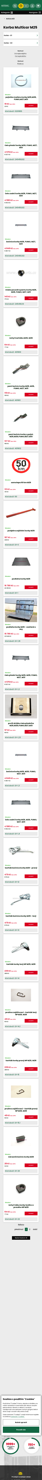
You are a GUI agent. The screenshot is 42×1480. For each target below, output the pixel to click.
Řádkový (20, 64)
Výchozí (20, 51)
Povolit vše (21, 1430)
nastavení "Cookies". (18, 1417)
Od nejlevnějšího (20, 53)
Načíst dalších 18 (21, 1238)
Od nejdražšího (20, 56)
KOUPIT (31, 105)
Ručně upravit (21, 1422)
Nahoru (21, 1224)
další (35, 1229)
